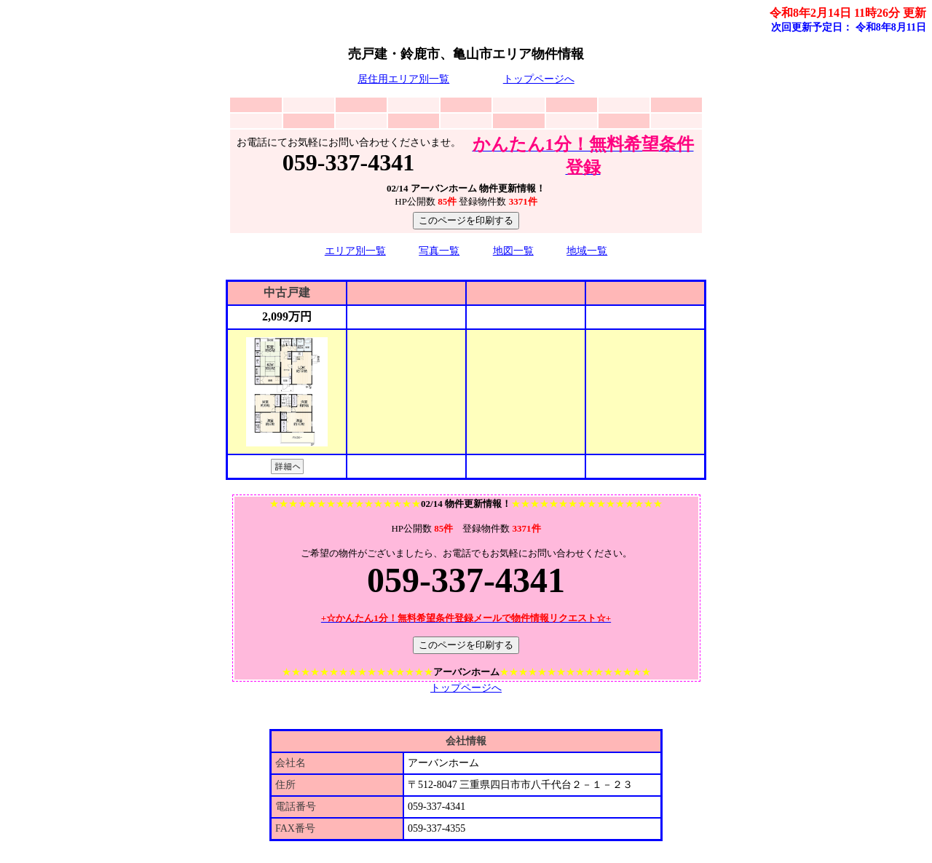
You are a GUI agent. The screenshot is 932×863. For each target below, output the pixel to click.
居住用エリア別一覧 (403, 79)
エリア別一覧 (355, 250)
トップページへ (538, 79)
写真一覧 (439, 250)
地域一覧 (586, 250)
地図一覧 (513, 250)
